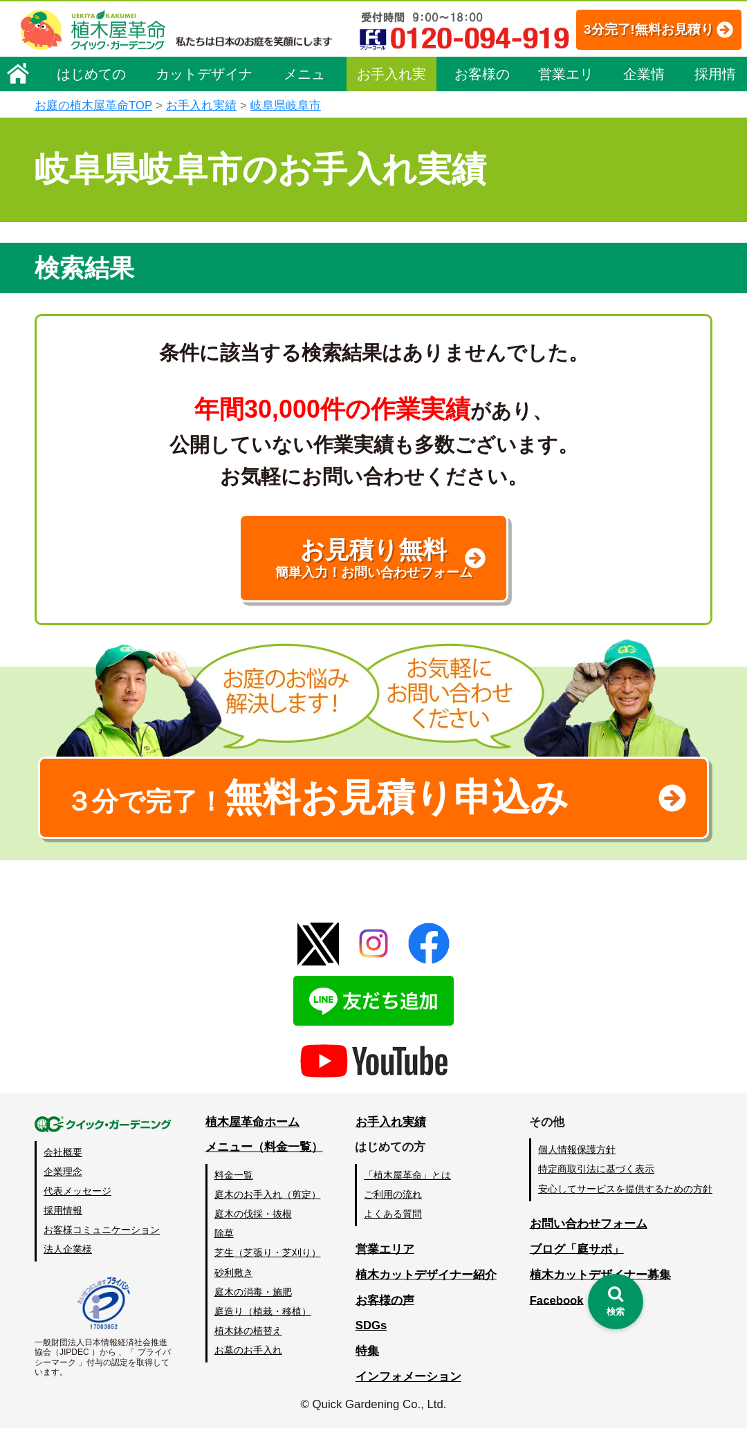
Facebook (556, 1304)
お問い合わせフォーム (588, 1228)
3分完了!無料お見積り (312, 69)
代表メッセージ (77, 1195)
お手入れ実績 (391, 119)
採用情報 (715, 119)
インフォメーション (408, 1381)
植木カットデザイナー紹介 (426, 1279)
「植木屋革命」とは (408, 1179)
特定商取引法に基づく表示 (596, 1173)
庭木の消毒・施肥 (253, 1296)
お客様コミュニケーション (102, 1234)
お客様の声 (482, 119)
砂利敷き (233, 1277)
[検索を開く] (615, 1301)
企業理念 (63, 1176)
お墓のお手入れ (248, 1354)
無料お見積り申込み (328, 801)
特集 (367, 1355)
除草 (224, 1238)
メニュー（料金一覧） (264, 1151)
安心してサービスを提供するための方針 (625, 1193)
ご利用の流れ (394, 1199)
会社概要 (63, 1157)
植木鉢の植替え (248, 1335)
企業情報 (644, 119)
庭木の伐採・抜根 (253, 1218)
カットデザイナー (204, 119)
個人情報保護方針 (577, 1154)
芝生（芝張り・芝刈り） (267, 1257)
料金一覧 (233, 1179)
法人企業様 (68, 1253)
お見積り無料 (373, 559)
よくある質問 (394, 1218)
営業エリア (565, 119)
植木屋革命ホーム (252, 1127)
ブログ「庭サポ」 (576, 1253)
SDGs (371, 1330)
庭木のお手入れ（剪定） (267, 1199)
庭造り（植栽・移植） (262, 1316)
